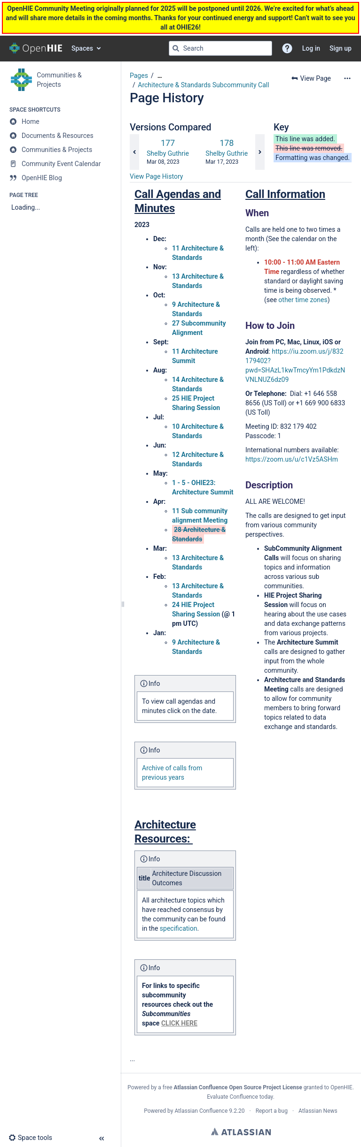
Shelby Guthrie (168, 153)
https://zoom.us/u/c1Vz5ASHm (291, 459)
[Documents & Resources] (60, 136)
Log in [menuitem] (311, 48)
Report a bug (272, 1111)
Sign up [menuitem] (341, 48)
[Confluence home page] (36, 48)
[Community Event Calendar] (60, 164)
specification (178, 928)
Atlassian (241, 1131)
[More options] (347, 78)
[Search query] (220, 48)
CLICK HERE (179, 1023)
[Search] (176, 48)
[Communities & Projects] (60, 150)
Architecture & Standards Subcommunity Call (203, 85)
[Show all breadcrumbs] (160, 76)
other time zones (302, 300)
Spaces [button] (82, 48)
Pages (139, 75)
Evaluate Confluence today (240, 1097)
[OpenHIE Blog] (60, 178)
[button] (287, 48)
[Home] (60, 121)
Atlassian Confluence (201, 1111)
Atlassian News (317, 1111)
